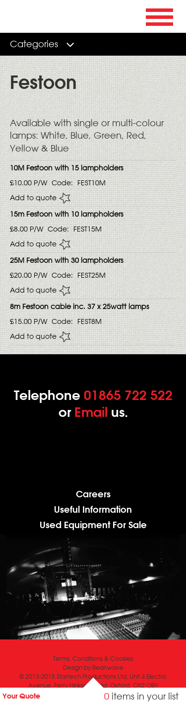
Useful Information (93, 509)
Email (91, 411)
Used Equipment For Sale (93, 525)
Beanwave (108, 667)
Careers (93, 494)
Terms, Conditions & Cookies (93, 658)
